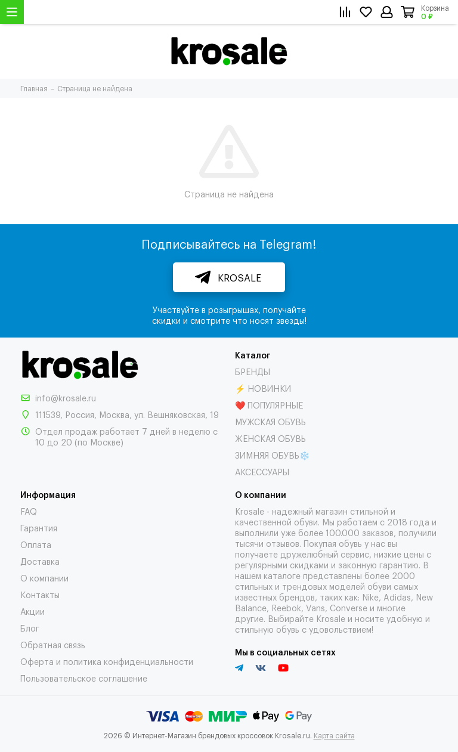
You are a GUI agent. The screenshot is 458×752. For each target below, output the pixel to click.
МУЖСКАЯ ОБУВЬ (270, 421)
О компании (44, 577)
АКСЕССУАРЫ (262, 471)
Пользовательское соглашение (83, 677)
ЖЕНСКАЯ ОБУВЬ (270, 438)
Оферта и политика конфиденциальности (106, 661)
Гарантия (38, 527)
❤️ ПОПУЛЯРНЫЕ (269, 404)
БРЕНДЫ (252, 371)
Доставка (40, 561)
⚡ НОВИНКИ (263, 388)
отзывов (282, 543)
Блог (29, 627)
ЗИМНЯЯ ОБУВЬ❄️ (272, 454)
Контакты (40, 594)
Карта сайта (334, 735)
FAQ (28, 510)
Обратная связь (52, 644)
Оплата (35, 544)
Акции (32, 611)
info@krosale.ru (65, 397)
